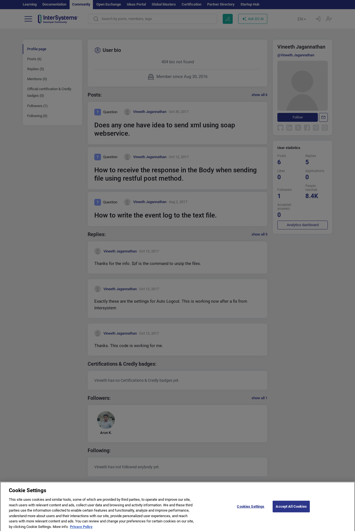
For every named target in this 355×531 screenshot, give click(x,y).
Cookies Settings (250, 512)
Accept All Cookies (291, 512)
